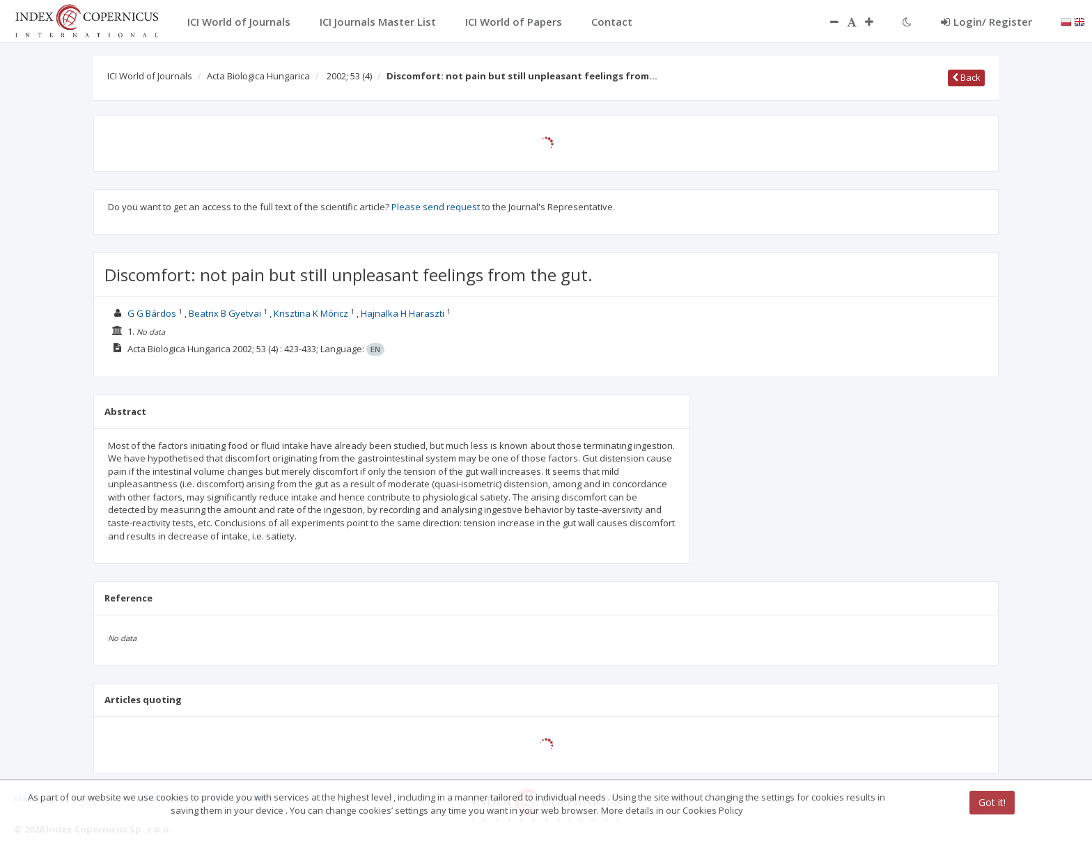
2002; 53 (349, 76)
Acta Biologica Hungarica (258, 76)
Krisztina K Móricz (311, 313)
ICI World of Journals (149, 76)
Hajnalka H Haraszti (402, 313)
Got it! (992, 802)
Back (966, 77)
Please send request (435, 206)
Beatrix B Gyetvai (225, 313)
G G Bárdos (151, 313)
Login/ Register (986, 22)
